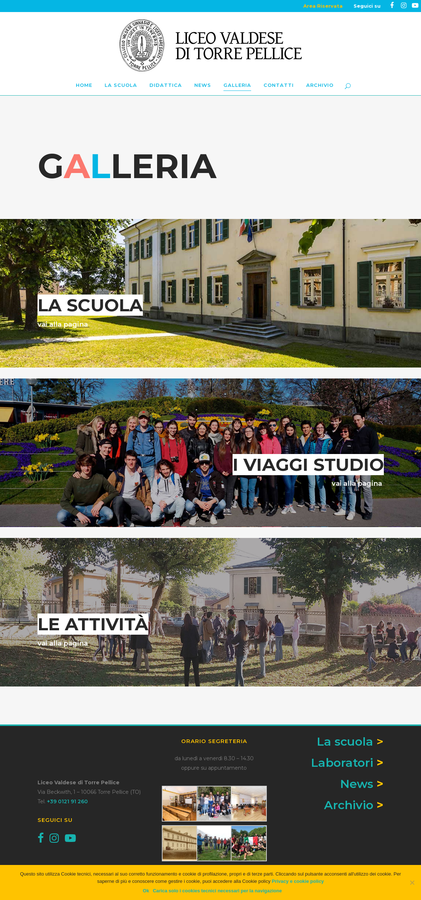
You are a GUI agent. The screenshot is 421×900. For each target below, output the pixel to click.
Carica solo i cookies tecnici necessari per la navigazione (217, 890)
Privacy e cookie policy (298, 881)
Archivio (348, 805)
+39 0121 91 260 (67, 801)
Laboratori (342, 762)
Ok (146, 890)
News (356, 784)
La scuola (350, 741)
